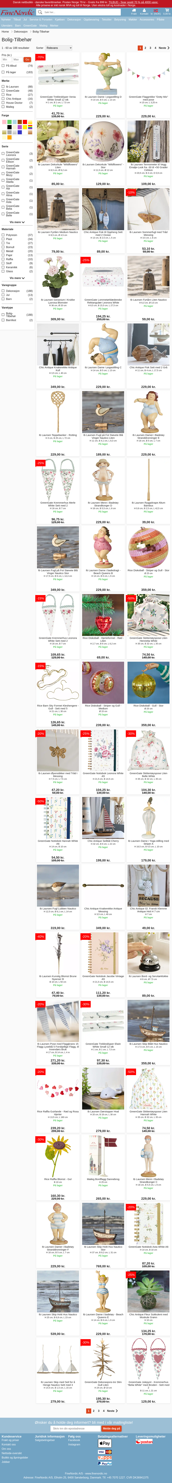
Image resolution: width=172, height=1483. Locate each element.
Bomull (17, 247)
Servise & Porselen (40, 19)
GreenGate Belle (17, 214)
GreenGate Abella (17, 180)
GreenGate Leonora (17, 153)
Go (27, 59)
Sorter (40, 47)
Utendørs (6, 25)
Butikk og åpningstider (15, 1457)
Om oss (6, 1448)
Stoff (17, 263)
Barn (18, 25)
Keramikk (17, 267)
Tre (17, 243)
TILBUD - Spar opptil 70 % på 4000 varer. (133, 2)
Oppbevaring (91, 19)
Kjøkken (60, 19)
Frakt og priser (10, 1440)
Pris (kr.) (7, 55)
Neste (164, 47)
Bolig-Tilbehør (17, 315)
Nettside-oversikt (12, 1453)
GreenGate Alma (17, 194)
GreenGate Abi (17, 187)
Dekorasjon (74, 19)
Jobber (6, 1462)
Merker (54, 25)
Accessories (147, 19)
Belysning (120, 19)
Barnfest (17, 320)
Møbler (133, 19)
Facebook (74, 1440)
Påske (160, 19)
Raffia (17, 259)
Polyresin (17, 235)
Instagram (74, 1444)
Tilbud (17, 19)
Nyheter (6, 19)
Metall (17, 251)
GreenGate (30, 25)
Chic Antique (17, 98)
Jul (25, 19)
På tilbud (17, 65)
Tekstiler (107, 19)
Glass (17, 271)
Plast (17, 239)
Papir (17, 255)
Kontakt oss (9, 1444)
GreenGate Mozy (17, 174)
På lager (17, 72)
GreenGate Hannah (17, 167)
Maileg (43, 25)
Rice (17, 94)
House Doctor (17, 102)
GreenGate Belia (17, 207)
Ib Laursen (17, 86)
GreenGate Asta (17, 200)
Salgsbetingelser (45, 1440)
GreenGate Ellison (17, 160)
